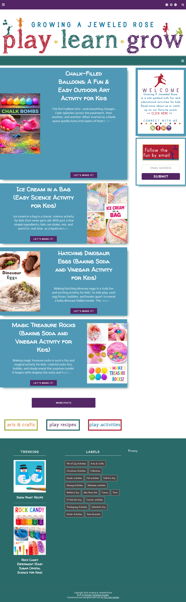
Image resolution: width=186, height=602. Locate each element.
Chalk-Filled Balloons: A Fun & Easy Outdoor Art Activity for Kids (83, 85)
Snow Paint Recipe (29, 497)
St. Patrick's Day (74, 499)
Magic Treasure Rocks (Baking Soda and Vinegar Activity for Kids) (43, 337)
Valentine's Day (99, 507)
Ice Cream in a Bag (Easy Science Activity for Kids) (43, 197)
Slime (115, 492)
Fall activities (93, 478)
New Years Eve (90, 492)
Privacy (132, 450)
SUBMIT (161, 176)
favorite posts (93, 514)
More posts (63, 402)
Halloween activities (97, 485)
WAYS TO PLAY (100, 61)
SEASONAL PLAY (129, 61)
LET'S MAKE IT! (84, 175)
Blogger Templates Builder (96, 595)
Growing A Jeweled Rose (100, 593)
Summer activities (94, 499)
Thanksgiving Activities (77, 507)
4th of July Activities (76, 463)
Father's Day (109, 478)
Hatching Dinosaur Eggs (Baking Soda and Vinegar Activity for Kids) (83, 265)
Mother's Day (73, 492)
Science (105, 492)
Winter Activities (74, 514)
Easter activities (74, 478)
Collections (95, 470)
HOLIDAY (154, 61)
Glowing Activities (75, 485)
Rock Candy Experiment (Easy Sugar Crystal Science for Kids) (30, 566)
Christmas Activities (76, 470)
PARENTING (175, 61)
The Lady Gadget (111, 597)
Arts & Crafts (97, 463)
